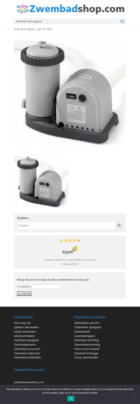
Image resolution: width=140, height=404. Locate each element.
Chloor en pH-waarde (86, 349)
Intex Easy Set (22, 323)
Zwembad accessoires (27, 349)
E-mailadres (24, 286)
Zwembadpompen (25, 344)
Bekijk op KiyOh (70, 264)
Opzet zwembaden (25, 331)
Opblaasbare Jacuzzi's (87, 323)
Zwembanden (82, 331)
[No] (135, 394)
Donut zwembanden (86, 357)
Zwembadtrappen (84, 336)
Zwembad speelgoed (26, 340)
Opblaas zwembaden (26, 327)
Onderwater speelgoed (87, 327)
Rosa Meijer (27, 29)
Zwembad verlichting (86, 340)
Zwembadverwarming (87, 344)
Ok (70, 398)
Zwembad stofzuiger (86, 353)
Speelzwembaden (24, 336)
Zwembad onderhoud (27, 353)
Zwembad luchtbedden (27, 357)
